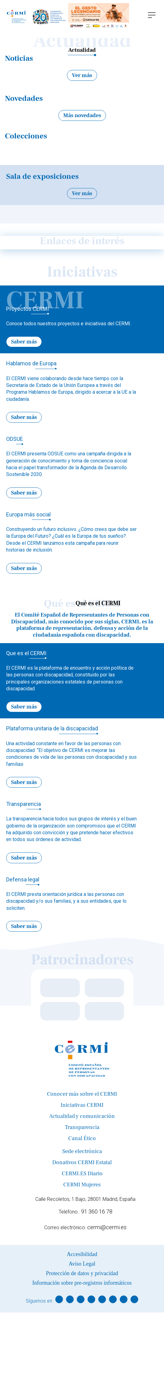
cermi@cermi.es (107, 1227)
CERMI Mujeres (82, 1184)
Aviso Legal (81, 1264)
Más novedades (82, 115)
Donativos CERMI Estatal (82, 1162)
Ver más (82, 75)
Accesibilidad (82, 1254)
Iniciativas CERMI (82, 1105)
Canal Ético (82, 1138)
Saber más (24, 341)
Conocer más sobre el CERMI (82, 1094)
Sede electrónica (82, 1151)
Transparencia (82, 1127)
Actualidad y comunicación (82, 1116)
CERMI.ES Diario (82, 1173)
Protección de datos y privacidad (82, 1273)
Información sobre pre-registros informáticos (81, 1283)
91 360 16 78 (96, 1211)
